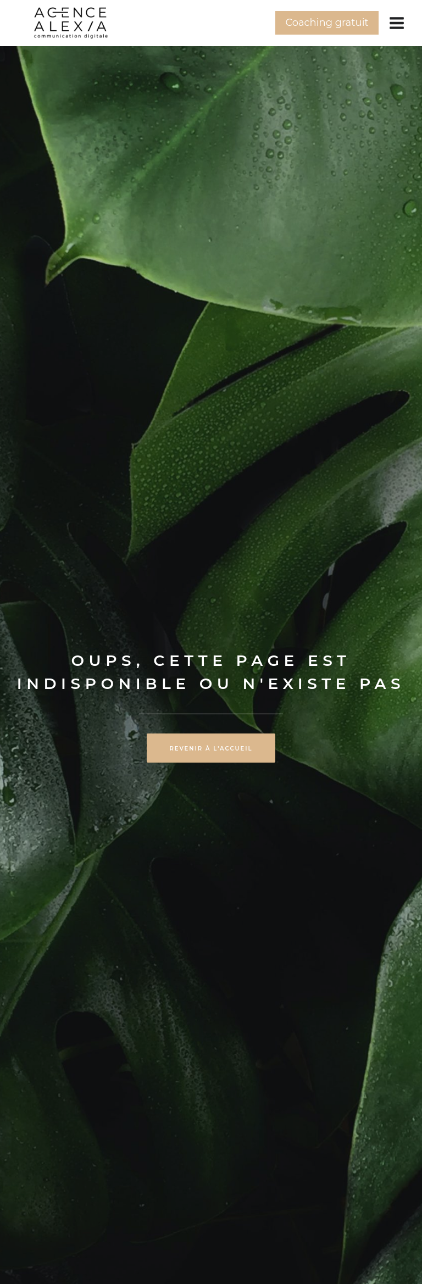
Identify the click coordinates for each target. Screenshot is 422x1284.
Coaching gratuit (326, 22)
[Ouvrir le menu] (397, 23)
